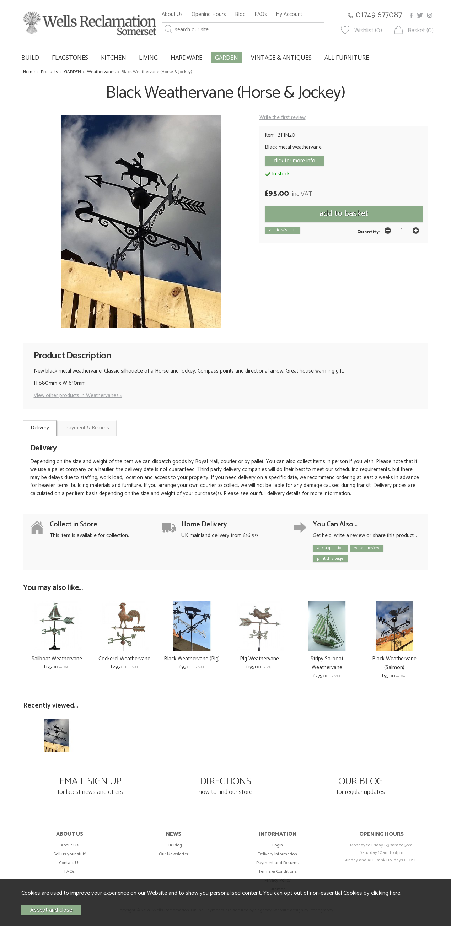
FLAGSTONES (70, 57)
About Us (172, 14)
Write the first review (282, 117)
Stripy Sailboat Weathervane (327, 663)
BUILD (30, 57)
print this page (330, 558)
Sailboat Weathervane (57, 658)
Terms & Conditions (277, 871)
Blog (240, 14)
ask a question (330, 548)
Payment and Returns (277, 863)
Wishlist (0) (368, 31)
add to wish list (282, 230)
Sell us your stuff (69, 854)
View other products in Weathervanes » (78, 395)
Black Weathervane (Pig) (192, 658)
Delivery (40, 427)
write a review (366, 548)
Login (277, 845)
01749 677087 (379, 15)
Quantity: (368, 232)
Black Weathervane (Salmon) (394, 663)
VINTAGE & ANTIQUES (281, 57)
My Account (289, 14)
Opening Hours (209, 14)
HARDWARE (186, 57)
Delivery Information (277, 854)
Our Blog (173, 845)
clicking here (385, 893)
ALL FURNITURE (346, 57)
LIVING (148, 57)
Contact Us (69, 863)
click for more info (294, 160)
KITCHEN (113, 57)
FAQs (260, 14)
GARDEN (226, 57)
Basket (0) (421, 31)
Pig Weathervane (259, 658)
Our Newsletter (173, 854)
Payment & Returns (87, 427)
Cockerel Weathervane (124, 658)
